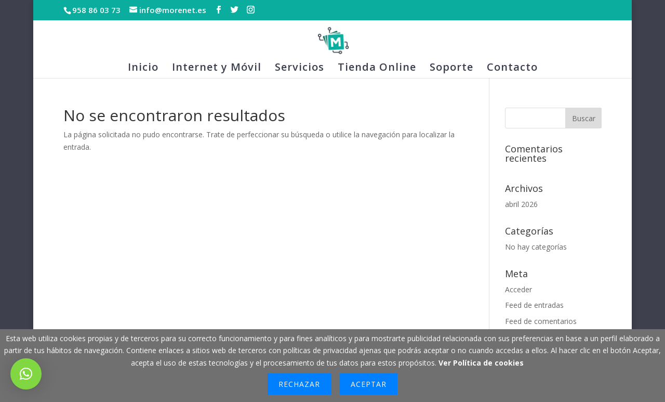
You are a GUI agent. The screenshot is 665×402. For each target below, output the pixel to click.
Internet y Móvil (216, 68)
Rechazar (299, 384)
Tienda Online (377, 68)
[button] (26, 374)
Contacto (512, 68)
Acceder (518, 289)
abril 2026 (521, 204)
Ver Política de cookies (481, 363)
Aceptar (369, 384)
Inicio (143, 68)
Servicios (299, 68)
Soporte (451, 68)
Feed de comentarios (541, 321)
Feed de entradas (534, 305)
